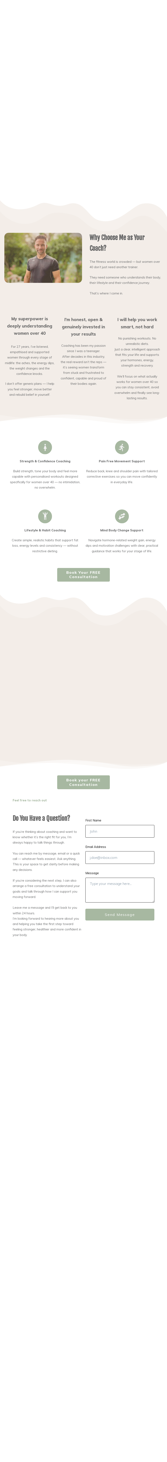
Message (92, 873)
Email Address (95, 847)
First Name (93, 820)
